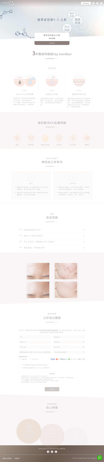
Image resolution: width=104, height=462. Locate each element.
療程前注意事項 (7, 458)
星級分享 (60, 3)
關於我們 (39, 3)
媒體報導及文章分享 (73, 3)
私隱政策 (16, 458)
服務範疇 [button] (48, 3)
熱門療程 (86, 3)
